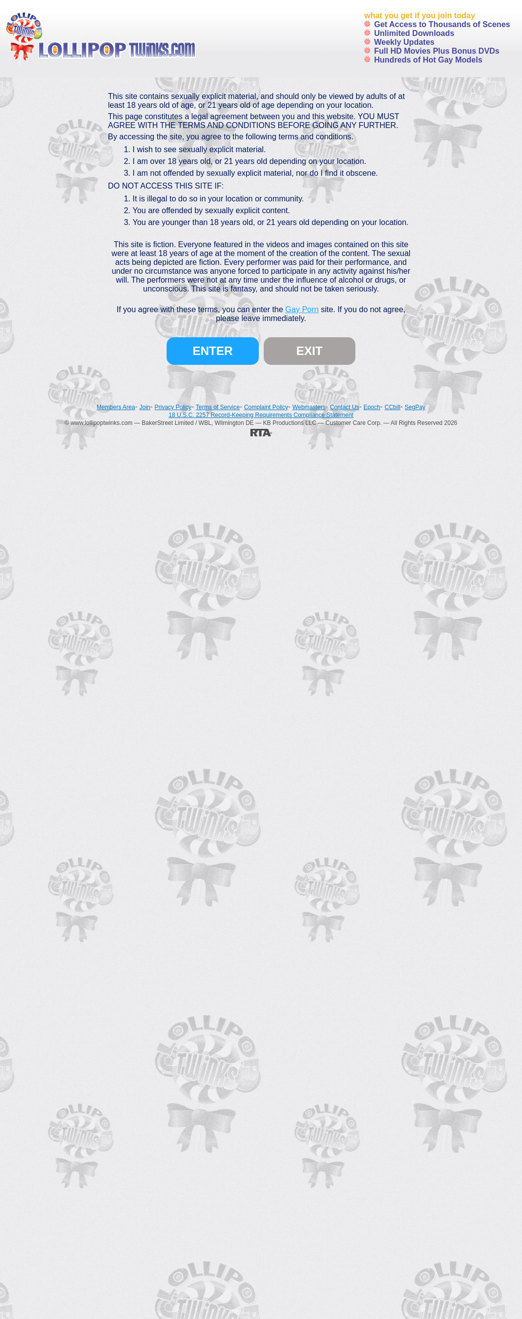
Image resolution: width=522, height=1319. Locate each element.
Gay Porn (302, 309)
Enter (213, 350)
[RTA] (261, 432)
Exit (309, 350)
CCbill (392, 407)
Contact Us (344, 407)
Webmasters (308, 407)
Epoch (371, 407)
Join (144, 407)
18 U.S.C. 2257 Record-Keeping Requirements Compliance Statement (261, 415)
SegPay (415, 407)
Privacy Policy (173, 407)
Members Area (116, 407)
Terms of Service (218, 407)
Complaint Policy (266, 407)
